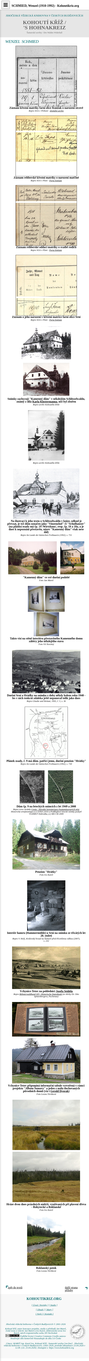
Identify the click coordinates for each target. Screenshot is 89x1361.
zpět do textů (15, 1287)
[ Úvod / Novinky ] (40, 1305)
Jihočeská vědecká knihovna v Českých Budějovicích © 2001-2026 (36, 1324)
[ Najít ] (39, 1314)
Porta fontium (55, 180)
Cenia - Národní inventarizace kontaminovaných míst (55, 809)
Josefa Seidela (64, 991)
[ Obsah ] (40, 1309)
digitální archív (57, 111)
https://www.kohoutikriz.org (61, 1348)
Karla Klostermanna (44, 401)
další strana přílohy (71, 1289)
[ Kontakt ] (48, 1314)
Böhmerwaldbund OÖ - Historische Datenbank (40, 994)
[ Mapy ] (49, 1309)
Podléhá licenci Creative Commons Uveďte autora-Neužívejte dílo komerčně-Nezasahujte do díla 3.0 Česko (35, 1337)
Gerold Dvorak (59, 1091)
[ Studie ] (53, 1305)
